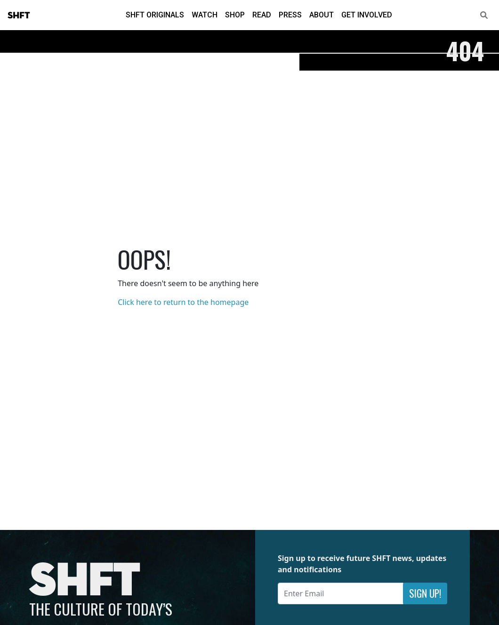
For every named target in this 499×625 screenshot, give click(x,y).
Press (290, 14)
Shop (235, 14)
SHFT (19, 15)
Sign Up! (425, 593)
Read (261, 14)
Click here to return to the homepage (183, 302)
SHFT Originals (155, 14)
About (321, 14)
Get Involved (366, 14)
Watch (204, 14)
